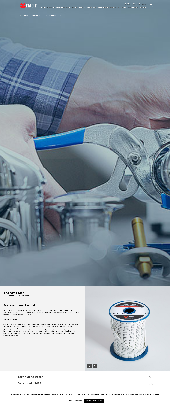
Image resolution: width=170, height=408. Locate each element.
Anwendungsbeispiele (87, 7)
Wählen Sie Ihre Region (139, 4)
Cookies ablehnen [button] (75, 401)
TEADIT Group (45, 7)
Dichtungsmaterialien (61, 7)
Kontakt (127, 4)
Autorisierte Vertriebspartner (109, 7)
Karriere (143, 7)
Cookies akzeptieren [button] (94, 401)
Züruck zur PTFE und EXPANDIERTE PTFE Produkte (40, 15)
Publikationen (132, 7)
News (123, 7)
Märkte (74, 7)
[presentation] (89, 366)
